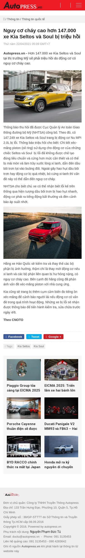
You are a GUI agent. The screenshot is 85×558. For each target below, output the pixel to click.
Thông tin (13, 19)
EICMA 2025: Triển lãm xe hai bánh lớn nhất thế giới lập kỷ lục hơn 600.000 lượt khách (60, 388)
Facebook (14, 336)
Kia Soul (39, 346)
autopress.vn (52, 526)
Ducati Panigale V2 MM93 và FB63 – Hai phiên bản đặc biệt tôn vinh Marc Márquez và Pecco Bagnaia (60, 426)
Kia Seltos (24, 346)
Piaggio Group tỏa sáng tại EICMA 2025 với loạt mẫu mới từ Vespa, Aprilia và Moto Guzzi (23, 388)
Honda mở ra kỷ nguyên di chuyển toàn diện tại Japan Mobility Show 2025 (60, 465)
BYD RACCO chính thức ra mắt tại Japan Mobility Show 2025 (23, 465)
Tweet (34, 336)
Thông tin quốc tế (33, 19)
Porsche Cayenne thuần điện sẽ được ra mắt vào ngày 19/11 (22, 426)
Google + (53, 336)
